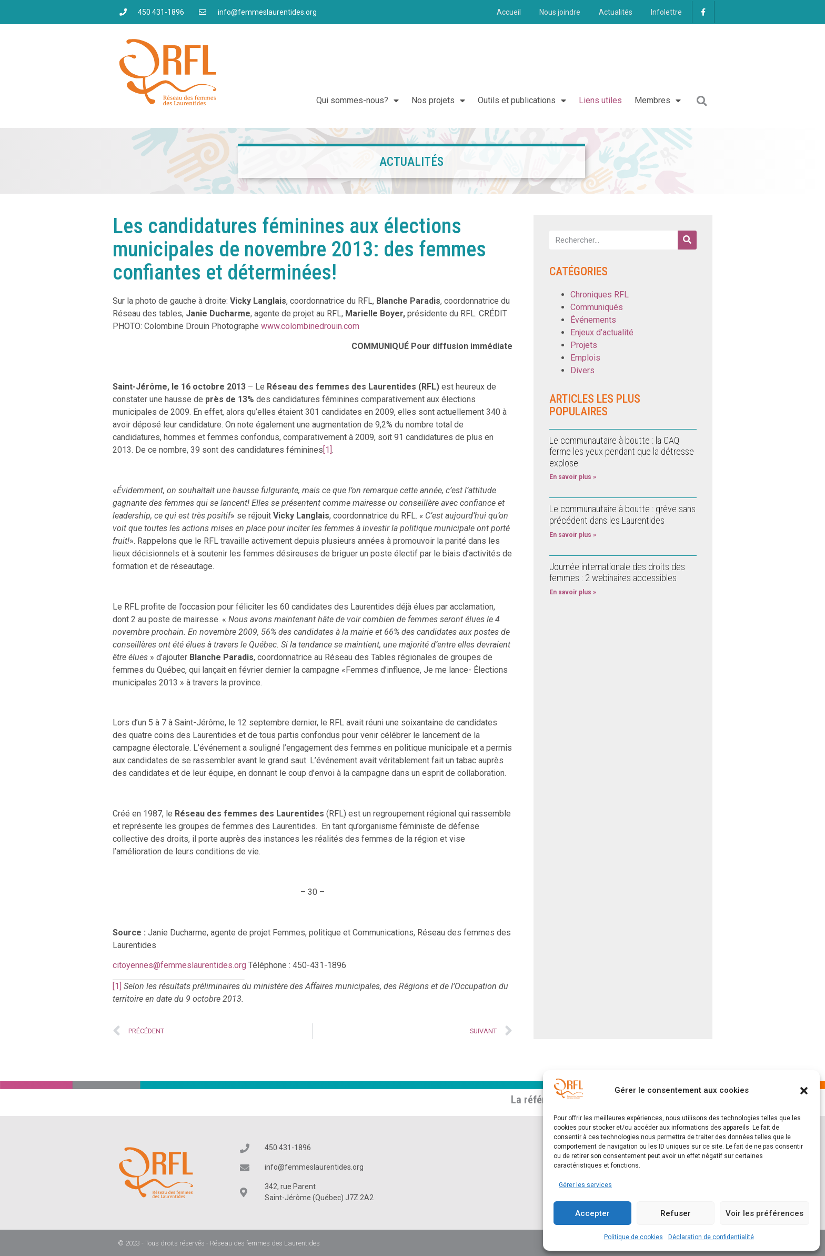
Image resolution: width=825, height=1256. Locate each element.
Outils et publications (522, 100)
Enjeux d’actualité (601, 332)
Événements (593, 320)
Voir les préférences (764, 1213)
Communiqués (596, 307)
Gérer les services (585, 1185)
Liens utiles (600, 100)
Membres (658, 100)
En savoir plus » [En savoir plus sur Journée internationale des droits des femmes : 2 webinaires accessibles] (572, 592)
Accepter (592, 1213)
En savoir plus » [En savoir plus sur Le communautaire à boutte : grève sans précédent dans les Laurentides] (572, 535)
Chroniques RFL (599, 295)
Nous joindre (553, 12)
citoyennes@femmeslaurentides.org (179, 965)
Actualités (611, 12)
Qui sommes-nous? (357, 100)
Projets (583, 345)
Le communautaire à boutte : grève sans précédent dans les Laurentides (622, 514)
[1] (327, 450)
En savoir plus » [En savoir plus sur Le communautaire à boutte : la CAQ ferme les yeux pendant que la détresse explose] (572, 477)
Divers (582, 370)
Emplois (585, 358)
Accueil (499, 12)
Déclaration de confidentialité (711, 1237)
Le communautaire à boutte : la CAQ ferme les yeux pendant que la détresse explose (621, 451)
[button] (804, 1090)
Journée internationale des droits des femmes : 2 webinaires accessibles (617, 572)
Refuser (675, 1213)
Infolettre (664, 12)
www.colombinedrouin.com (310, 326)
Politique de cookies (633, 1237)
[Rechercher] (687, 240)
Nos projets (438, 100)
